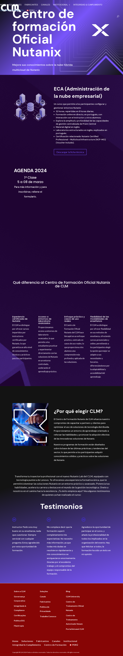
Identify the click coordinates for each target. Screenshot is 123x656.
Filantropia (19, 626)
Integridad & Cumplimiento (87, 5)
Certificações (20, 615)
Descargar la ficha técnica (70, 152)
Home (3, 5)
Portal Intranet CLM (75, 629)
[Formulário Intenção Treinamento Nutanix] (82, 215)
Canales (45, 5)
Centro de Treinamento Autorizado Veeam (74, 619)
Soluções (44, 591)
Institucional (60, 5)
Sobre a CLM (19, 591)
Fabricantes (31, 5)
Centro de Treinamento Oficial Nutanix (75, 606)
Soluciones (15, 5)
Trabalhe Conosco (48, 616)
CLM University (73, 596)
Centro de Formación (12, 10)
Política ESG (19, 620)
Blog (68, 591)
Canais (43, 596)
